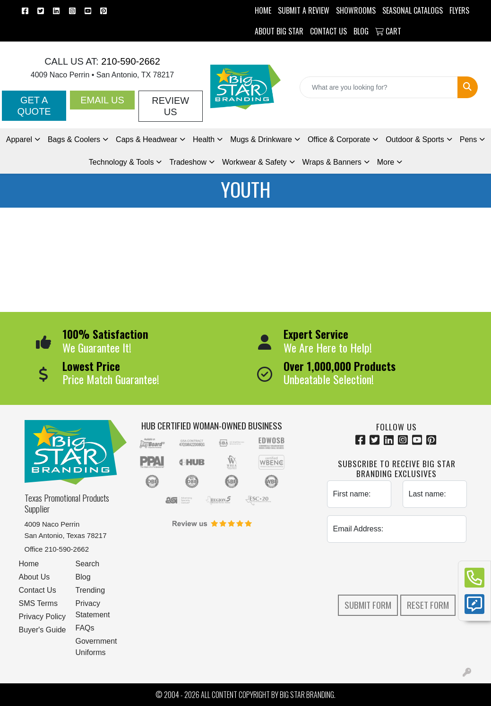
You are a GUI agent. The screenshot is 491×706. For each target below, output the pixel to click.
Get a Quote (34, 106)
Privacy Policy (42, 617)
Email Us (102, 100)
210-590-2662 (129, 61)
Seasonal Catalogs (412, 10)
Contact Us (37, 590)
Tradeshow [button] (188, 162)
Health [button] (204, 139)
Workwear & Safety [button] (254, 162)
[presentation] (399, 568)
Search (88, 564)
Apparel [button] (19, 139)
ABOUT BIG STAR (279, 31)
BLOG (361, 31)
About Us (34, 577)
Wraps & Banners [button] (332, 162)
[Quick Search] (379, 87)
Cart (388, 31)
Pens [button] (468, 139)
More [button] (385, 162)
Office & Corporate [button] (339, 139)
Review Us (170, 106)
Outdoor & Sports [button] (415, 139)
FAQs (85, 628)
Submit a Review (303, 10)
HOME (263, 10)
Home (29, 564)
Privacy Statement (93, 609)
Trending (90, 590)
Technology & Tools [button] (121, 162)
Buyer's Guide (42, 630)
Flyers (459, 10)
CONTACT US (328, 31)
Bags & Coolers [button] (74, 139)
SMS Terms (38, 603)
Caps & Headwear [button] (146, 139)
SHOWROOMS (356, 10)
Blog (83, 577)
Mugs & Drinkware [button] (261, 139)
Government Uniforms (96, 646)
